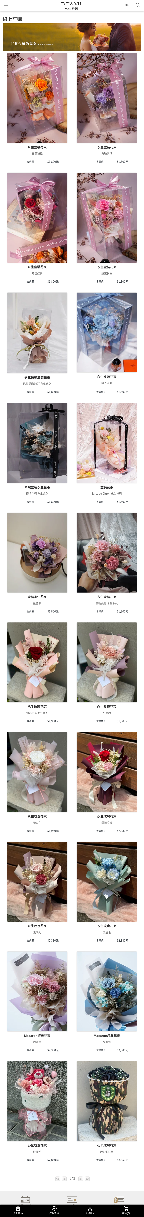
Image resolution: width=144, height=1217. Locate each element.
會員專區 (90, 1210)
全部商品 (18, 1210)
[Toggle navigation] (6, 5)
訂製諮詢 (54, 1210)
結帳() (126, 1210)
